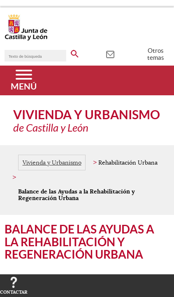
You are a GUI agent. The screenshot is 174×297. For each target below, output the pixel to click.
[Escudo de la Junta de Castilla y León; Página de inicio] (26, 39)
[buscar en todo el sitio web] (75, 52)
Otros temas (155, 54)
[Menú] (23, 80)
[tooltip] (110, 53)
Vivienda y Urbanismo (52, 162)
